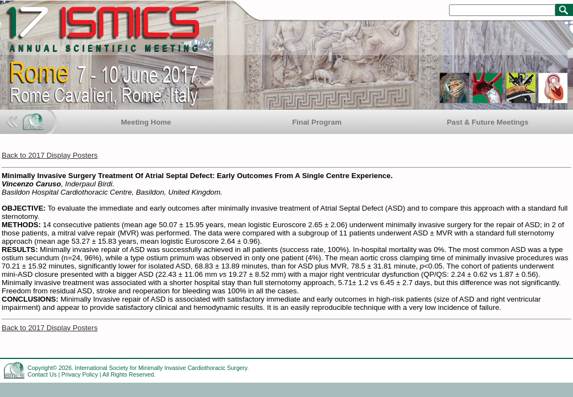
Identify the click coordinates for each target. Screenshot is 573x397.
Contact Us (42, 374)
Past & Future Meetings (487, 122)
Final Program (317, 122)
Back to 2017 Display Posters (50, 155)
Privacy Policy (79, 374)
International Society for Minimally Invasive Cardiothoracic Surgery (161, 367)
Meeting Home (146, 122)
